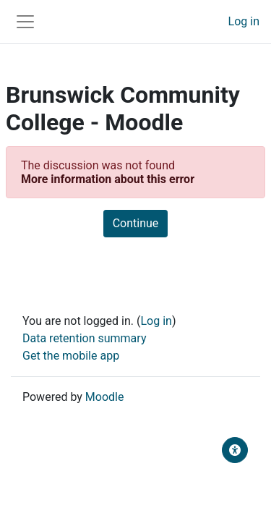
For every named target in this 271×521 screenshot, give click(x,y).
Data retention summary (84, 338)
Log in (243, 21)
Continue (136, 223)
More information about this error (107, 179)
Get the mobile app (70, 356)
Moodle (104, 397)
